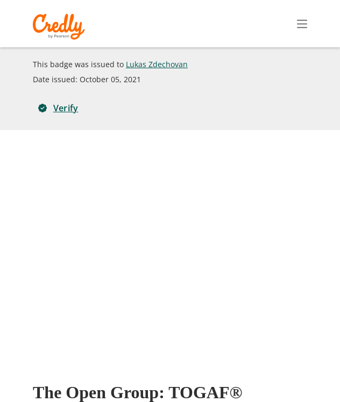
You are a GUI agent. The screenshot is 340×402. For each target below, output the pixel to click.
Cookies (156, 390)
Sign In (283, 23)
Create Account (208, 23)
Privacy (204, 374)
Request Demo (52, 374)
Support (300, 374)
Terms (165, 374)
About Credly (116, 374)
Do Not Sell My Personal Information (250, 390)
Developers (251, 374)
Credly (60, 26)
